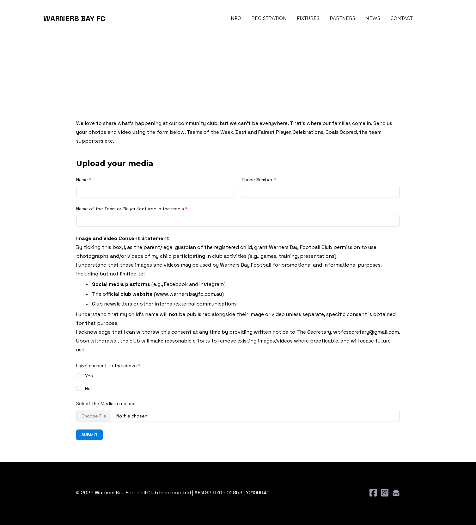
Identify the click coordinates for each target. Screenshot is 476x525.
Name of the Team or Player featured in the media (130, 209)
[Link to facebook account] (373, 492)
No (88, 388)
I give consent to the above (106, 365)
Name (82, 179)
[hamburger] (112, 18)
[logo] (74, 18)
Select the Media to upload (106, 403)
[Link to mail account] (396, 492)
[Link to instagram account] (384, 492)
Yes (89, 376)
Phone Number (257, 179)
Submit (89, 434)
